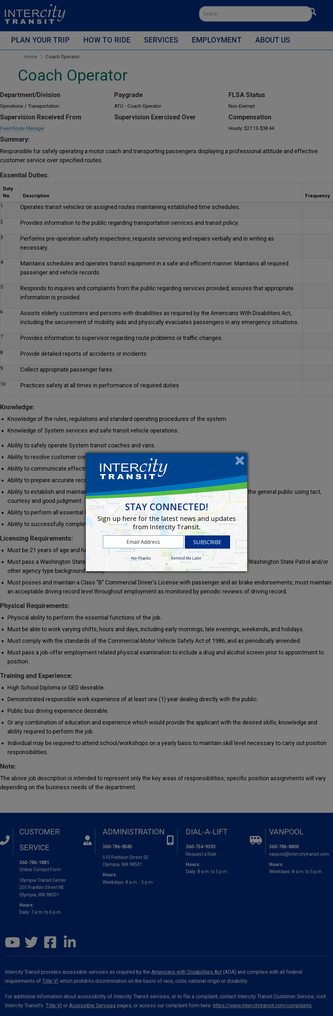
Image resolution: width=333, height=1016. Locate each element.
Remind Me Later (186, 558)
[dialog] (166, 512)
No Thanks (141, 558)
